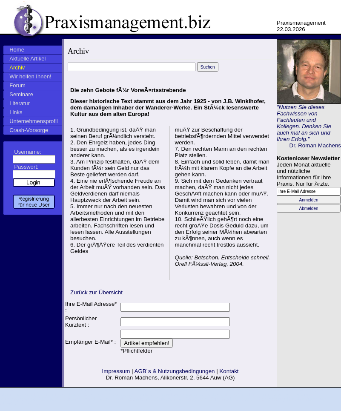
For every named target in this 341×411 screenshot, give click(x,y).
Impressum (116, 371)
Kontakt (228, 371)
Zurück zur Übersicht (96, 292)
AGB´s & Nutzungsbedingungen (175, 371)
